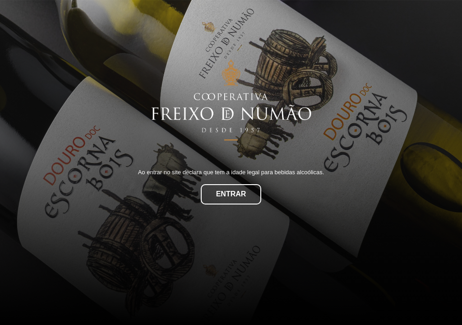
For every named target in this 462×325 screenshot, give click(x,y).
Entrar (231, 194)
